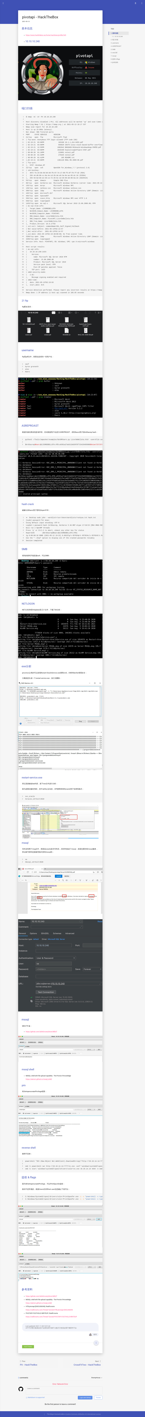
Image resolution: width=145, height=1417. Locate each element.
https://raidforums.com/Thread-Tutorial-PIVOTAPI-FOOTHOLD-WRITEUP (51, 1310)
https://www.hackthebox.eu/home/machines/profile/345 (46, 35)
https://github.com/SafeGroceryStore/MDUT (41, 1027)
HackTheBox (28, 1340)
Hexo (78, 1414)
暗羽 (92, 1328)
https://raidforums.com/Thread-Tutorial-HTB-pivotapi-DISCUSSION (49, 1304)
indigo (87, 1414)
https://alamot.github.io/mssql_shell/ (39, 1074)
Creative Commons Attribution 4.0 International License (83, 1408)
